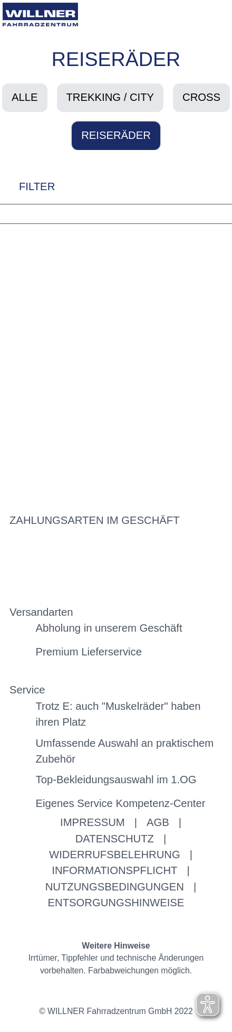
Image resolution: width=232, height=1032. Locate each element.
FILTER (27, 186)
